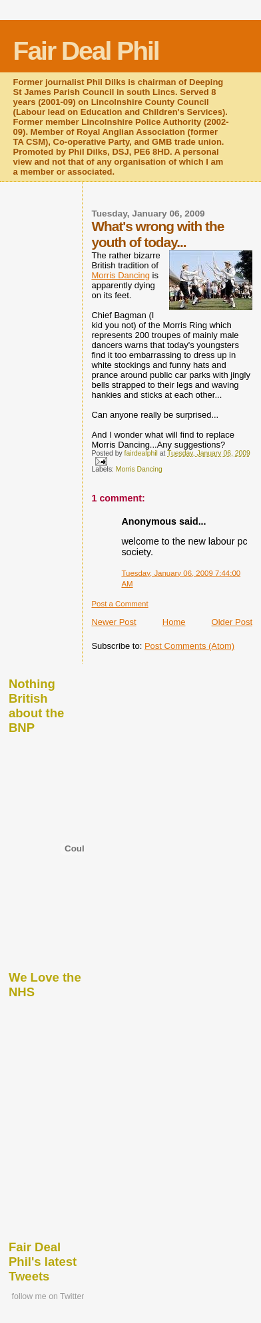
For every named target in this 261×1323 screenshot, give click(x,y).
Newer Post (113, 622)
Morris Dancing (120, 275)
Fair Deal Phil (86, 51)
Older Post (232, 622)
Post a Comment (119, 604)
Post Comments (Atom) (189, 646)
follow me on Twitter (48, 1296)
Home (174, 622)
